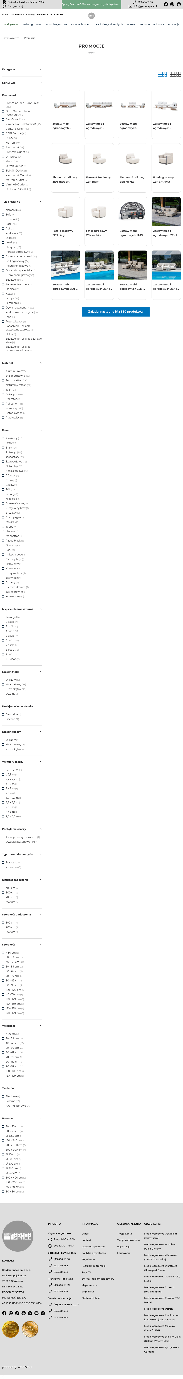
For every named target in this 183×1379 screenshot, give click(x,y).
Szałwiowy (14, 563)
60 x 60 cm (15, 1191)
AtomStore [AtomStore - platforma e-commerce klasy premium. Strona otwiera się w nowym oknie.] (25, 1367)
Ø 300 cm (13, 1163)
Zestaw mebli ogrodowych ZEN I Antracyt (165, 233)
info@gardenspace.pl (145, 6)
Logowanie (123, 1252)
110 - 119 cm (14, 994)
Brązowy (13, 512)
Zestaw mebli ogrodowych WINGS (162, 126)
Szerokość (22, 944)
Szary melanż (16, 573)
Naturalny (14, 466)
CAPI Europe (13, 133)
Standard (13, 862)
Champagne (15, 517)
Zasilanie (22, 1088)
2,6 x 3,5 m (13, 816)
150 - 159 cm (15, 1008)
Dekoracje (144, 24)
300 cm (12, 888)
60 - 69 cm (14, 971)
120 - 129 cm (15, 999)
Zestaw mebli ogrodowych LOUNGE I (61, 126)
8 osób (12, 649)
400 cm (12, 901)
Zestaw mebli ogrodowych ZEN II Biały (165, 287)
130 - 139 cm (15, 1003)
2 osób (12, 621)
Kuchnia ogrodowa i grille (109, 24)
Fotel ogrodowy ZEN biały (63, 233)
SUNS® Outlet (15, 170)
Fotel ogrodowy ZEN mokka (96, 233)
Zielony (12, 494)
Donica (12, 289)
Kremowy (13, 568)
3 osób (12, 626)
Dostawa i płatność (93, 1246)
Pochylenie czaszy (22, 829)
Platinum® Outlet (17, 175)
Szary (11, 443)
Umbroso (12, 156)
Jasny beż (13, 577)
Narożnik (13, 210)
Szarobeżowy (16, 461)
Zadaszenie (15, 279)
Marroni (11, 142)
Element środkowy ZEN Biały (98, 179)
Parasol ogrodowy (19, 251)
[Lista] (175, 74)
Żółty (11, 489)
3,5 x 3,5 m (13, 802)
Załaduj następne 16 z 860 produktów (116, 311)
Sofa (10, 214)
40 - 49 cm (15, 962)
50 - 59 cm (14, 966)
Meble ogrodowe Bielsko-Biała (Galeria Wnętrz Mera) (162, 1338)
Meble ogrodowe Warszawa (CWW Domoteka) (160, 1257)
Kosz (11, 293)
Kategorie (22, 69)
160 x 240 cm (15, 1140)
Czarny (11, 480)
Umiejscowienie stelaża (22, 706)
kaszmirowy (15, 596)
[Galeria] (162, 74)
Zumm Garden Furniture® (22, 103)
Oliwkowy (13, 545)
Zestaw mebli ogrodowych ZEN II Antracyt (132, 287)
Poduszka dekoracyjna (22, 312)
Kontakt (58, 15)
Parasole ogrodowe (56, 24)
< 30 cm (12, 952)
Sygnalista (88, 1291)
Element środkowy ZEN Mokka (132, 179)
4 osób (12, 631)
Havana (12, 531)
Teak (11, 389)
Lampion (13, 303)
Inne (11, 317)
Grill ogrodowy (17, 261)
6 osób (12, 640)
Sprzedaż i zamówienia (62, 1252)
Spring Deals (11, 24)
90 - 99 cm (14, 985)
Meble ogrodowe (32, 24)
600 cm (12, 892)
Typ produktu (22, 202)
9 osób (11, 654)
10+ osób (13, 659)
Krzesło (12, 219)
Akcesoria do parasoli (21, 256)
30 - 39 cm (14, 957)
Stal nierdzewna (18, 375)
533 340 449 (61, 1271)
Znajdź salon (17, 15)
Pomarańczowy (17, 503)
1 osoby (13, 617)
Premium (13, 867)
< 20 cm (12, 1033)
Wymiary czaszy (22, 762)
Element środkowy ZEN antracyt (65, 179)
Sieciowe (13, 1096)
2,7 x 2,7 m (13, 779)
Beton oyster (15, 413)
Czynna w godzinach (60, 1233)
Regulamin (88, 1259)
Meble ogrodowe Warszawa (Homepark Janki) (160, 1268)
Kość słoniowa (17, 470)
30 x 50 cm (14, 1126)
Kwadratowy (16, 684)
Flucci (9, 161)
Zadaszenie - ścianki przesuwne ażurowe (20, 327)
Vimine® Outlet (15, 184)
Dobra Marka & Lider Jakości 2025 (26, 2)
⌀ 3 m (10, 793)
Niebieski (13, 498)
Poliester (13, 399)
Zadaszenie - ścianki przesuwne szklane (19, 348)
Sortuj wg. (22, 83)
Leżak (11, 242)
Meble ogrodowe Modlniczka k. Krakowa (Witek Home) (161, 1317)
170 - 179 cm (15, 1013)
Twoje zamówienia (128, 1240)
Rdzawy (12, 582)
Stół (11, 237)
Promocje (173, 24)
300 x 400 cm (16, 1177)
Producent (22, 95)
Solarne (13, 1101)
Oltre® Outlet (14, 166)
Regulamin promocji (94, 1265)
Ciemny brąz (15, 559)
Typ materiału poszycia (22, 854)
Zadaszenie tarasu (80, 24)
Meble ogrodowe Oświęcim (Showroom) (160, 1235)
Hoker (11, 334)
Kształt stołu (22, 671)
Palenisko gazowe (18, 265)
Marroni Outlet (15, 180)
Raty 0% (86, 1272)
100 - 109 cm (15, 989)
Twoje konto (124, 1233)
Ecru (10, 550)
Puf (10, 228)
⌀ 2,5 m (11, 774)
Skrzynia (13, 247)
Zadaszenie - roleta (19, 284)
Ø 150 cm (13, 1173)
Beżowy (12, 484)
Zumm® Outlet (15, 152)
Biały (11, 447)
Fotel (11, 224)
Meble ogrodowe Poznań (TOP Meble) (162, 1300)
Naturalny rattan (18, 385)
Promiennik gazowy (20, 275)
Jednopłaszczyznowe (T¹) (23, 837)
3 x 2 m (11, 783)
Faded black (15, 540)
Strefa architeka (91, 1298)
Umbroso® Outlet (17, 189)
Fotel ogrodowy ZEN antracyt (163, 179)
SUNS (9, 138)
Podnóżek (14, 233)
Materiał (22, 363)
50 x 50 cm (14, 1131)
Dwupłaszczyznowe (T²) (22, 841)
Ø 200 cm (13, 1159)
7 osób (11, 645)
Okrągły (13, 679)
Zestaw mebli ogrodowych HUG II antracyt (132, 233)
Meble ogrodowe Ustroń (158, 1308)
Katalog (30, 15)
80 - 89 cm (14, 980)
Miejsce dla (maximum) (22, 609)
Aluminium (16, 371)
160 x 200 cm (15, 1182)
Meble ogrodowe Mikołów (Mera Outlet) (159, 1328)
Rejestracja (123, 1246)
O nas (5, 15)
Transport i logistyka (60, 1278)
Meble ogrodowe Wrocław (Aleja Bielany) (159, 1246)
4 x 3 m (12, 811)
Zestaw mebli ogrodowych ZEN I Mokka (98, 287)
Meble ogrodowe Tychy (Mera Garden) (161, 1349)
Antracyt (14, 452)
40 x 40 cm (15, 1187)
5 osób (12, 635)
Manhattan (14, 536)
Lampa (12, 298)
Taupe (11, 526)
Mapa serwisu (90, 1285)
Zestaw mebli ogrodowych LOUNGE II (95, 126)
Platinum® (12, 147)
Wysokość (22, 1026)
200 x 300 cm (16, 1145)
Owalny (12, 693)
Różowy (12, 475)
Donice (131, 24)
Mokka (12, 522)
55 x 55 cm (14, 1135)
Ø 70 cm (13, 1154)
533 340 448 (61, 1265)
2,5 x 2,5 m (14, 769)
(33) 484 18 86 (145, 2)
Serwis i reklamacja (59, 1298)
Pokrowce (158, 24)
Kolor (22, 430)
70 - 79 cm (14, 976)
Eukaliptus (14, 394)
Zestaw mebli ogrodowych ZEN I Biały (64, 287)
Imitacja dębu (16, 554)
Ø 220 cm (13, 1168)
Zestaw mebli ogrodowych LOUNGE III (128, 126)
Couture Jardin (15, 128)
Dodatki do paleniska (20, 270)
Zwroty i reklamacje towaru (98, 1278)
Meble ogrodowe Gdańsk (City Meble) (162, 1278)
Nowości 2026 (44, 15)
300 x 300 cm (16, 1149)
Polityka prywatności (94, 1252)
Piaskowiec (14, 417)
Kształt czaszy (22, 732)
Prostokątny (16, 689)
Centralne (13, 714)
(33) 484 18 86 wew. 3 (66, 1304)
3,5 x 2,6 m (13, 797)
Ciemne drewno (17, 587)
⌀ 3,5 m (11, 807)
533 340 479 (61, 1291)
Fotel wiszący (16, 321)
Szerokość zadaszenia (22, 914)
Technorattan (16, 380)
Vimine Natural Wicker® (21, 124)
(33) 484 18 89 (62, 1285)
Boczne (12, 719)
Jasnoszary (15, 457)
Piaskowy (14, 438)
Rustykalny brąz (17, 508)
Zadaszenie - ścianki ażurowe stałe (24, 340)
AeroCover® (13, 119)
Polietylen (14, 403)
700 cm (12, 897)
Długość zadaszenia (22, 880)
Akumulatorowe (18, 1105)
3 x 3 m (12, 788)
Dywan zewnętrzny (20, 307)
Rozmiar (22, 1118)
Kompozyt (14, 408)
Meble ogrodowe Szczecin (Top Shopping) (159, 1289)
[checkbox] (3, 103)
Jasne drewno (16, 591)
